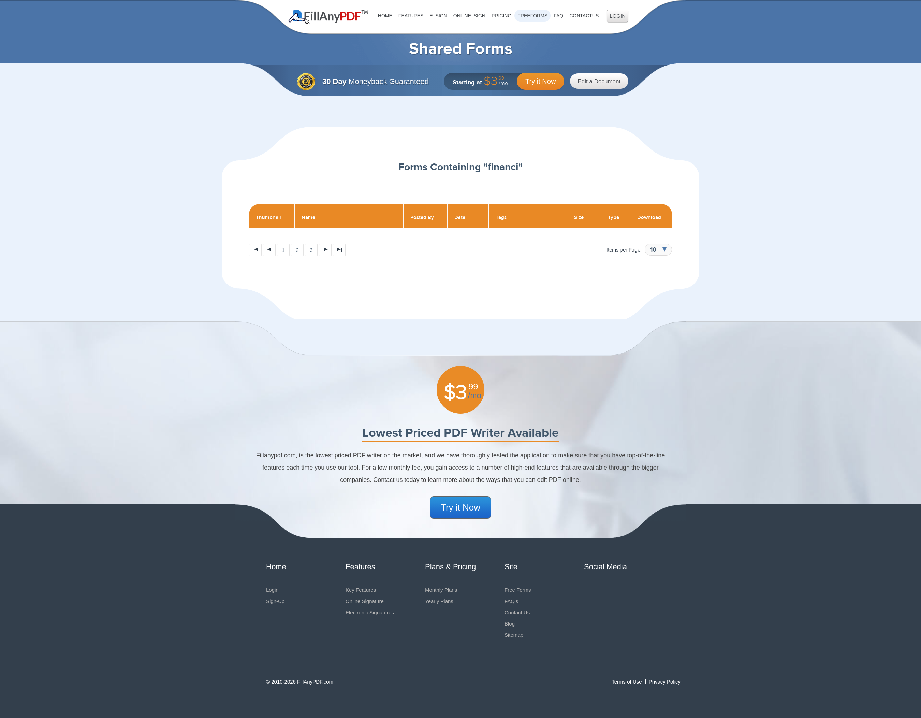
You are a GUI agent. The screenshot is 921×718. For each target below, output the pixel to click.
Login (618, 16)
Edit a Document (599, 81)
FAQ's (511, 601)
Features (411, 15)
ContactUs (584, 15)
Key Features (361, 590)
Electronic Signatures (370, 612)
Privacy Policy (665, 682)
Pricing (501, 15)
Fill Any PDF (328, 17)
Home (385, 15)
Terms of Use (627, 682)
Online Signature (365, 601)
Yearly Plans (439, 601)
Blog (510, 624)
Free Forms (518, 590)
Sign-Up (275, 601)
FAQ (558, 15)
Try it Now (540, 81)
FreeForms (532, 15)
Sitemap (514, 635)
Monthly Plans (441, 590)
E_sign (438, 15)
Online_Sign (469, 15)
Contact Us (517, 612)
